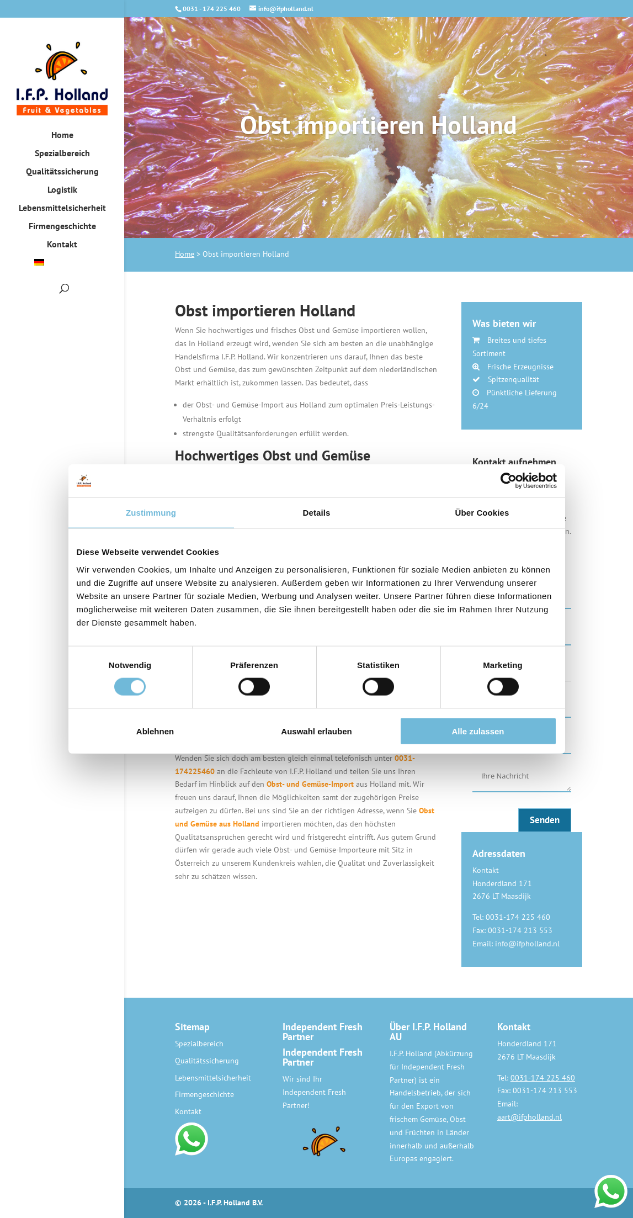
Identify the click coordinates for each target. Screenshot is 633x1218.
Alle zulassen (477, 730)
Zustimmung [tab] (151, 512)
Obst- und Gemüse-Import (310, 784)
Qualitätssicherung (62, 172)
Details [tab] (317, 512)
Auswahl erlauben (316, 730)
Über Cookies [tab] (482, 512)
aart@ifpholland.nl (529, 1117)
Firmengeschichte (62, 226)
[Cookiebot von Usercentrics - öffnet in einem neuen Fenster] (508, 481)
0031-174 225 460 (542, 1078)
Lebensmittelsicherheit (62, 208)
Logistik (62, 190)
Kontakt (62, 245)
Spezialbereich (62, 153)
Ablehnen (155, 730)
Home (62, 135)
